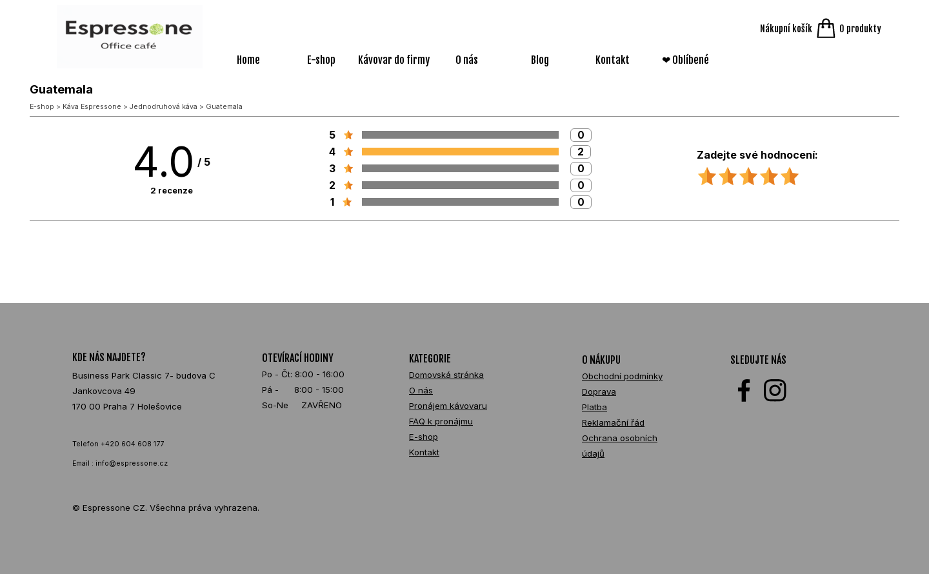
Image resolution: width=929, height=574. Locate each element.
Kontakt (612, 60)
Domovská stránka (446, 375)
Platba (594, 407)
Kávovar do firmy (394, 60)
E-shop (321, 60)
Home (248, 60)
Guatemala (224, 107)
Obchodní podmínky (622, 376)
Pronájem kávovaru (448, 406)
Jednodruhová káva (163, 107)
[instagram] (775, 390)
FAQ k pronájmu (441, 421)
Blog (540, 60)
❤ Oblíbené (685, 60)
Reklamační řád (613, 422)
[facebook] (744, 390)
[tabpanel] (146, 398)
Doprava (599, 391)
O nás (466, 60)
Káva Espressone (92, 107)
